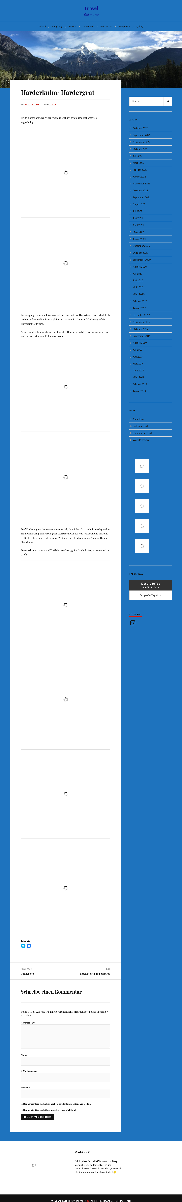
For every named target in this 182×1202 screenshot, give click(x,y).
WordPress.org (141, 439)
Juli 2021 (137, 211)
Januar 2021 (139, 239)
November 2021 (141, 183)
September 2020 (142, 259)
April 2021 (138, 225)
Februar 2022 (140, 169)
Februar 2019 (140, 384)
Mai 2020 (138, 287)
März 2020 (138, 294)
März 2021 (138, 232)
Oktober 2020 (140, 252)
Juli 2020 (137, 273)
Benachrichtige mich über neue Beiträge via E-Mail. (49, 1111)
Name (25, 1056)
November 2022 (141, 141)
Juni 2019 (138, 356)
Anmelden (138, 419)
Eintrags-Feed (140, 426)
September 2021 (142, 197)
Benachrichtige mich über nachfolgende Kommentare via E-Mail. (57, 1105)
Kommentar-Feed (142, 432)
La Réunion (88, 26)
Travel (91, 7)
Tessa (52, 104)
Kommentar (28, 1022)
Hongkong (57, 26)
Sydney (139, 26)
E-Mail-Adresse (30, 1072)
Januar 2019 (139, 391)
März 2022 (138, 162)
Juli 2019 (137, 349)
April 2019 (138, 370)
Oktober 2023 (140, 128)
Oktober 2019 (140, 328)
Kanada (72, 26)
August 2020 (140, 266)
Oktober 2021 (140, 190)
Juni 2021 (138, 218)
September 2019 (142, 335)
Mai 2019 (138, 363)
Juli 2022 (137, 155)
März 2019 (138, 377)
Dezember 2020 (141, 245)
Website (25, 1089)
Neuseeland (106, 26)
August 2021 (140, 204)
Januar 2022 (139, 176)
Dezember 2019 (141, 315)
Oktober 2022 (140, 148)
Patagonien (124, 26)
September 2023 (142, 135)
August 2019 (140, 342)
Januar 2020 (139, 308)
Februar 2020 (140, 301)
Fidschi (42, 26)
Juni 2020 (138, 280)
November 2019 (141, 322)
